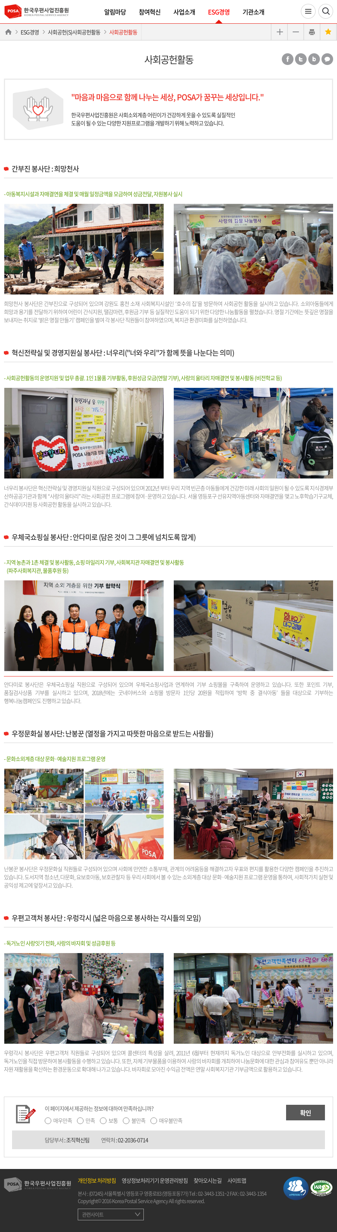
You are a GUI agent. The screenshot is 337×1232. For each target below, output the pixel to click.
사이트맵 (236, 1180)
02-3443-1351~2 (213, 1193)
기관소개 (253, 11)
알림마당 (115, 11)
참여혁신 (150, 11)
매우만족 (62, 1120)
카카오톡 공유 (327, 59)
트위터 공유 (301, 59)
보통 (113, 1120)
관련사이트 (92, 1214)
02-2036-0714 (133, 1140)
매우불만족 (170, 1120)
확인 (305, 1112)
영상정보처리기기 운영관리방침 (155, 1180)
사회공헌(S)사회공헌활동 (74, 32)
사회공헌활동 (123, 32)
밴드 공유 (314, 59)
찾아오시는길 (208, 1180)
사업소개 (184, 11)
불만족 (138, 1120)
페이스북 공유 (287, 59)
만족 (90, 1120)
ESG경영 (219, 11)
